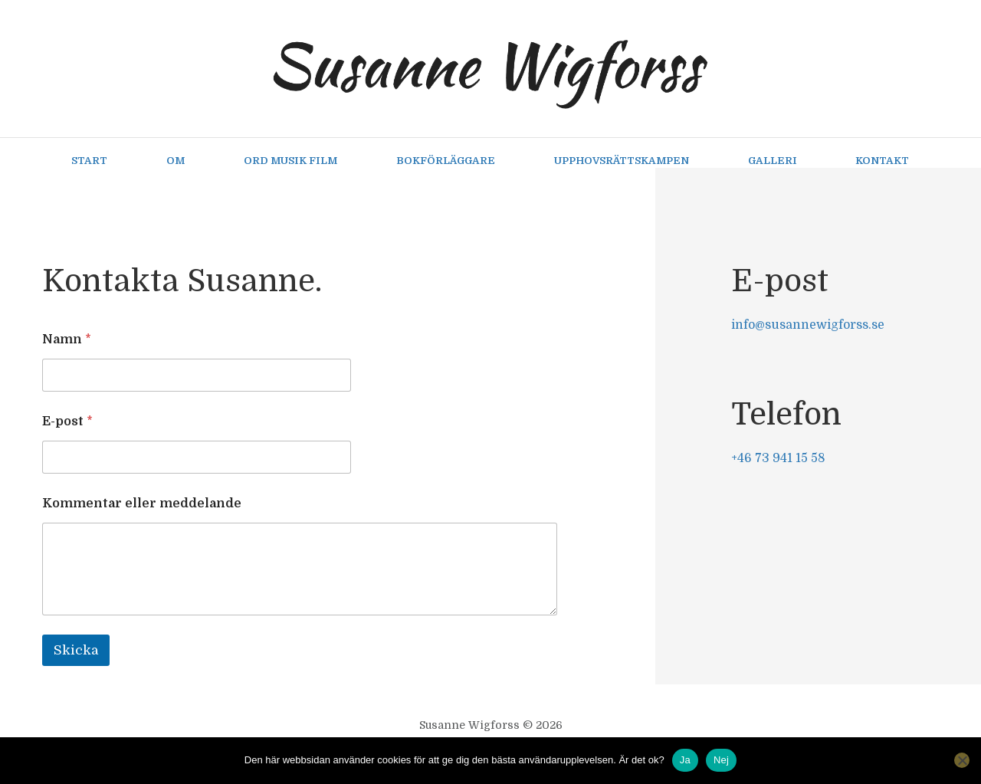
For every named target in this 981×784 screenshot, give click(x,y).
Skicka (76, 650)
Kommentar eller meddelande (141, 503)
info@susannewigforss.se (807, 325)
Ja (685, 760)
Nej (721, 760)
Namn (66, 339)
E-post (67, 421)
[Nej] (962, 760)
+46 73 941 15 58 (778, 458)
